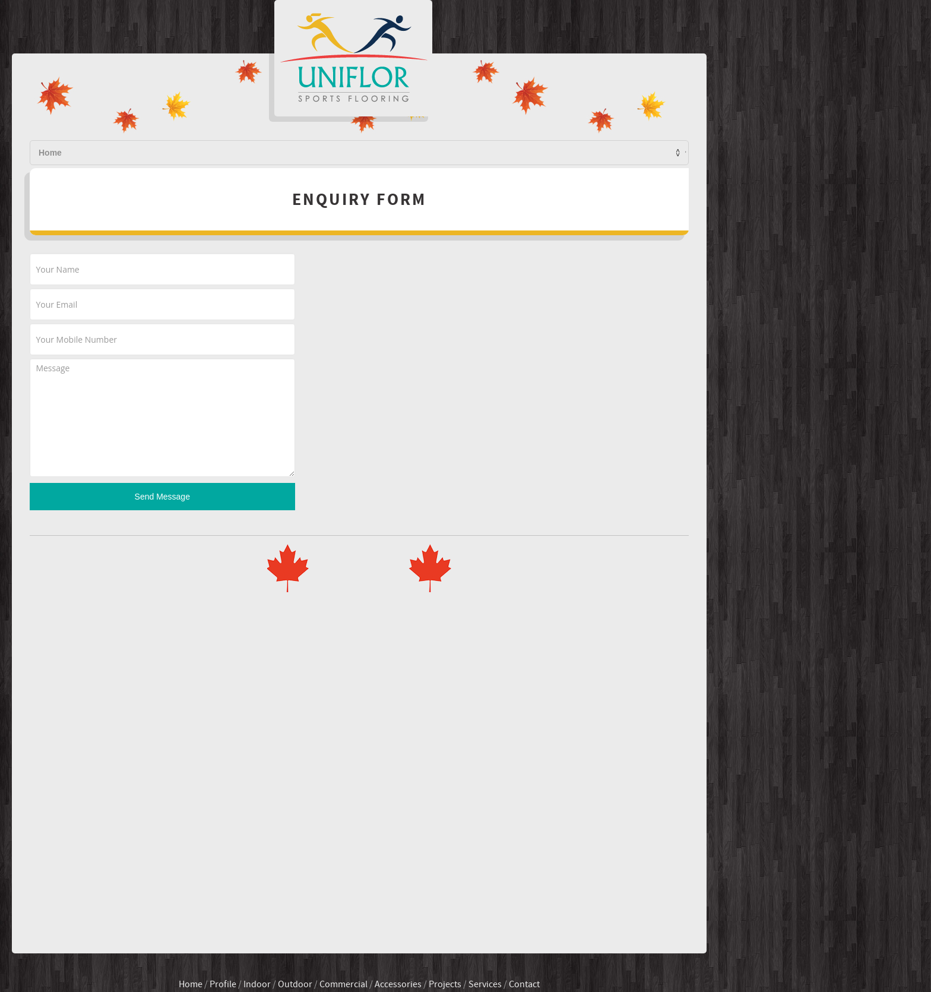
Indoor (363, 945)
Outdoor (401, 945)
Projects (494, 153)
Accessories (504, 945)
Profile (356, 153)
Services (559, 153)
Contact (621, 153)
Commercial (450, 945)
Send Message (268, 540)
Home (303, 153)
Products (423, 153)
